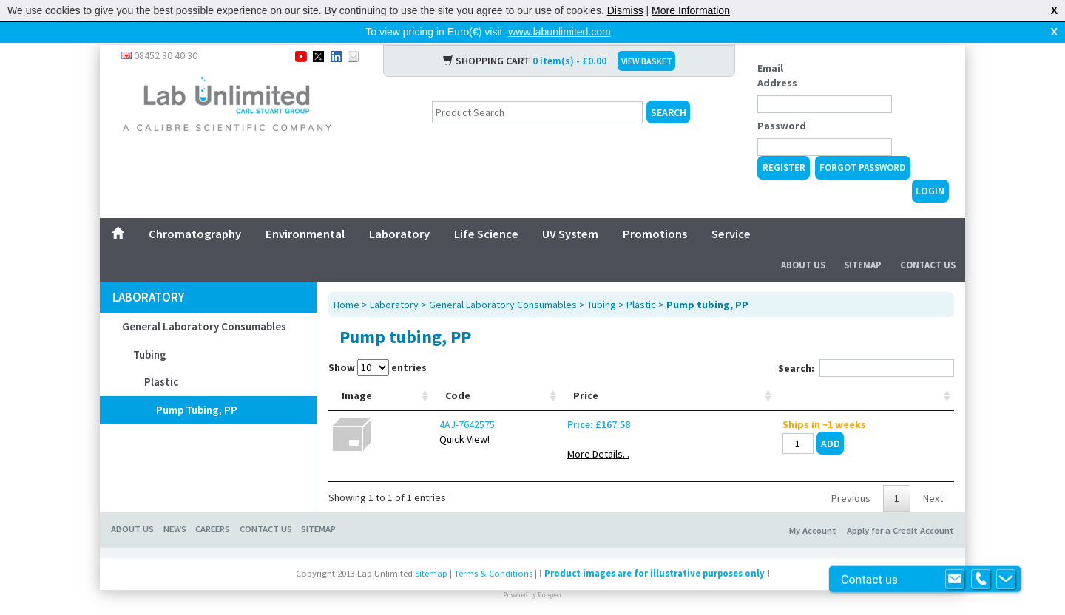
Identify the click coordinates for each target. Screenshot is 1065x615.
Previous (850, 489)
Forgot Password (862, 143)
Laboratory (399, 210)
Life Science (486, 210)
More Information (691, 10)
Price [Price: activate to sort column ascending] (763, 386)
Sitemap (863, 241)
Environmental (305, 210)
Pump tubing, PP (196, 386)
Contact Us (928, 241)
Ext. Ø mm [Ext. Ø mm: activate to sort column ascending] (536, 379)
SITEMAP (318, 520)
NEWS (174, 520)
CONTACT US (266, 520)
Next (933, 489)
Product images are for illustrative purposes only (654, 564)
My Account (812, 521)
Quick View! (418, 430)
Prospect (549, 586)
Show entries (377, 344)
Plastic (161, 358)
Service (731, 210)
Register (784, 143)
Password (781, 102)
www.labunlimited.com (559, 32)
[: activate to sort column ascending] (905, 379)
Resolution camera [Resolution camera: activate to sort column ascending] (605, 379)
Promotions (655, 210)
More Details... (776, 445)
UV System (570, 210)
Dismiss (625, 10)
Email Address (777, 52)
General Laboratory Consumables (204, 303)
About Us (803, 241)
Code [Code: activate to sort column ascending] (411, 386)
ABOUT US (132, 520)
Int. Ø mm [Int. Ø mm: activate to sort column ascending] (482, 379)
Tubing (149, 331)
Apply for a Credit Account (900, 521)
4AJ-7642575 (420, 415)
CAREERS (212, 520)
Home (346, 281)
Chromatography (195, 210)
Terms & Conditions (493, 564)
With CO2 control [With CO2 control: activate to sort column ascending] (693, 379)
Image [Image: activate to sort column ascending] (357, 386)
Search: (866, 344)
